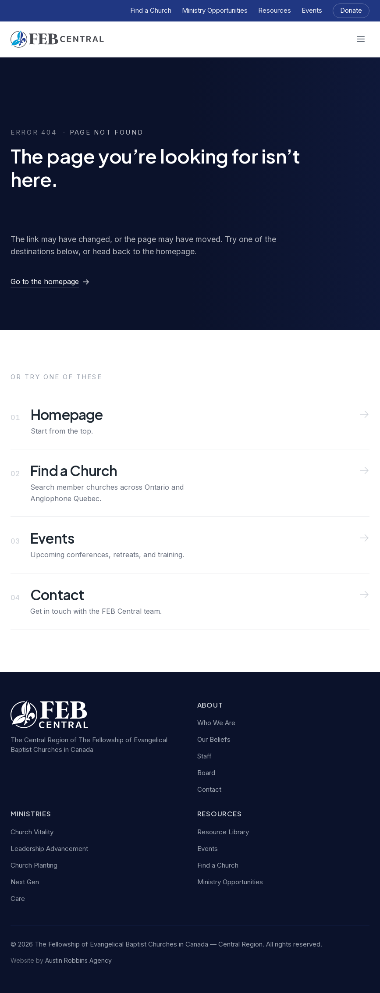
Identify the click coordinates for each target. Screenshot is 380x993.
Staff (204, 756)
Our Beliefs (214, 739)
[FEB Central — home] (57, 39)
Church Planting (34, 865)
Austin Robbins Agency (78, 960)
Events (312, 10)
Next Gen (25, 882)
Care (18, 898)
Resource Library (223, 832)
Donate (351, 10)
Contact (209, 789)
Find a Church (150, 10)
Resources (274, 10)
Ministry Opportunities (215, 10)
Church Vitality (32, 832)
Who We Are (216, 723)
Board (206, 773)
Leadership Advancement (49, 848)
